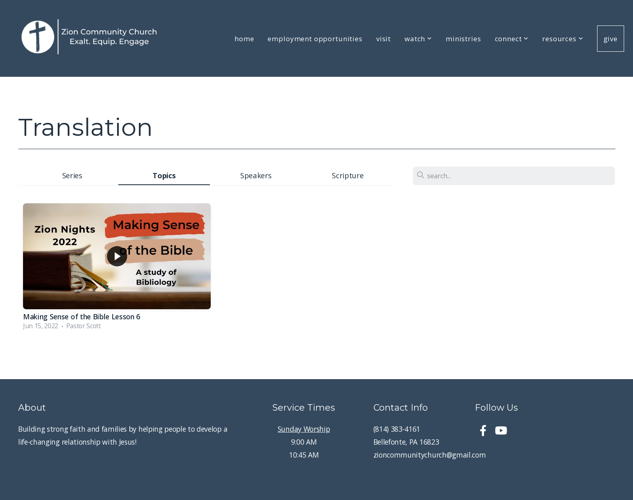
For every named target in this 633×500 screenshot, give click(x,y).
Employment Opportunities (315, 38)
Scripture (347, 175)
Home (244, 38)
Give (611, 38)
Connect (512, 38)
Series (72, 175)
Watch (418, 38)
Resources (562, 38)
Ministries (463, 38)
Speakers (255, 175)
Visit (383, 38)
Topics (164, 175)
